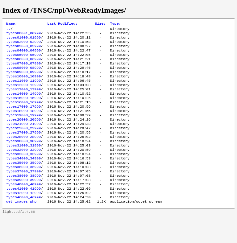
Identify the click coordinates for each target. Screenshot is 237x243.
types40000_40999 (23, 207)
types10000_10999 (23, 84)
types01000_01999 (23, 39)
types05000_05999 (23, 59)
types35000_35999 (23, 182)
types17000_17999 (23, 118)
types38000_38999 (23, 197)
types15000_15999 (23, 108)
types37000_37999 (23, 192)
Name (11, 24)
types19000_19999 (23, 128)
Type (115, 24)
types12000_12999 (23, 94)
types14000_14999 (23, 103)
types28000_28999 (23, 153)
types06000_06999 (23, 64)
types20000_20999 (23, 133)
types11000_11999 (23, 89)
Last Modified (62, 24)
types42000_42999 (23, 217)
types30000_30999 (23, 158)
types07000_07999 (23, 69)
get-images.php (21, 227)
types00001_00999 (23, 34)
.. (8, 29)
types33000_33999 (23, 173)
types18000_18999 (23, 123)
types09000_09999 (23, 79)
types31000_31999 (23, 163)
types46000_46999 (23, 222)
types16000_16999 (23, 113)
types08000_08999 (23, 74)
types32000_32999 (23, 168)
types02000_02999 (23, 44)
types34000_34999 (23, 177)
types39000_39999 (23, 202)
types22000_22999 (23, 143)
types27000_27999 (23, 148)
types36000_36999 (23, 187)
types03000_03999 (23, 49)
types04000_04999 (23, 54)
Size (100, 24)
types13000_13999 (23, 99)
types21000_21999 (23, 138)
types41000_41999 (23, 212)
